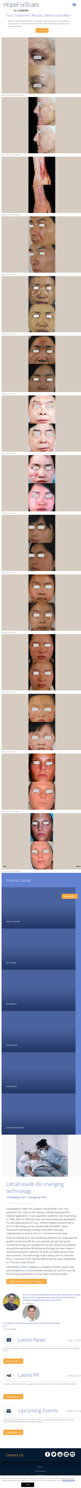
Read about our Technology (27, 1281)
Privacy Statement (40, 1471)
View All (42, 30)
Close (28, 1485)
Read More (13, 1361)
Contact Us (14, 1455)
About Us (40, 1467)
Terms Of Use (40, 1475)
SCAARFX (24, 1267)
